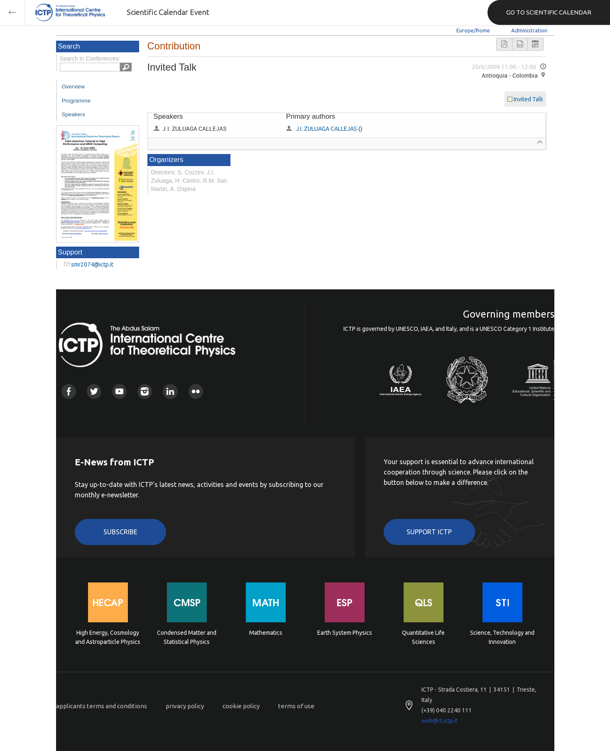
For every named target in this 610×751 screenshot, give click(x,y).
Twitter (94, 391)
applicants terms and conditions (101, 705)
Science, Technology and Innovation (502, 637)
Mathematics (265, 632)
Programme (76, 101)
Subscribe (120, 532)
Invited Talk (528, 99)
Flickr (196, 391)
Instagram (144, 391)
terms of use (296, 705)
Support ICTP (429, 532)
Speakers (73, 114)
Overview (73, 86)
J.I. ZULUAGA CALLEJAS (326, 128)
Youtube (119, 391)
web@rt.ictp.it (439, 720)
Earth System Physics (344, 632)
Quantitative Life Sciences (423, 637)
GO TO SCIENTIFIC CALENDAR (548, 12)
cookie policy (241, 705)
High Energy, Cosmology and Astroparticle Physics (107, 637)
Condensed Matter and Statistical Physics (186, 637)
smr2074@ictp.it (92, 264)
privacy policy (185, 705)
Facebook (68, 391)
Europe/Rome (473, 30)
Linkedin (170, 391)
